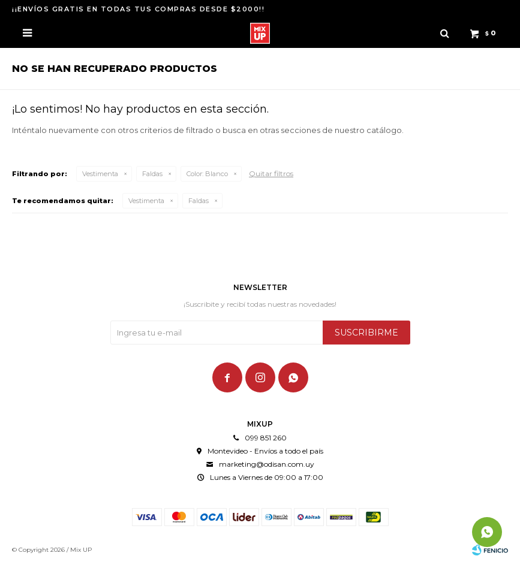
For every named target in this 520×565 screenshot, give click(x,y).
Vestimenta (100, 174)
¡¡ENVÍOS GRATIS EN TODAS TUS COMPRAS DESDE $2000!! (138, 9)
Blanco (207, 174)
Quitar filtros (271, 173)
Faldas (152, 174)
